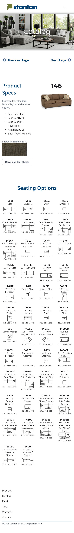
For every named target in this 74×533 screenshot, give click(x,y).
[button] (65, 7)
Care (4, 506)
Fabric (5, 501)
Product (7, 490)
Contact (6, 517)
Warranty (7, 512)
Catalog (6, 496)
